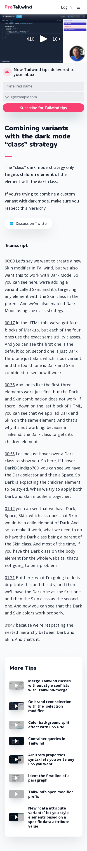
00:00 (10, 261)
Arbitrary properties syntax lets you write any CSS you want (51, 759)
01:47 (10, 625)
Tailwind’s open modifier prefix (50, 794)
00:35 (10, 384)
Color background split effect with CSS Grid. (49, 724)
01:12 (10, 508)
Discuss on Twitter (28, 223)
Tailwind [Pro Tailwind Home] (18, 7)
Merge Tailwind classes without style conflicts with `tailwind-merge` (49, 685)
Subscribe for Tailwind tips (43, 107)
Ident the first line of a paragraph (49, 777)
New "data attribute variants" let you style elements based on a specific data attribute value (48, 817)
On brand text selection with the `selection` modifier (49, 706)
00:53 (10, 453)
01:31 (10, 577)
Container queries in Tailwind (46, 740)
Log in (66, 7)
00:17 (10, 322)
